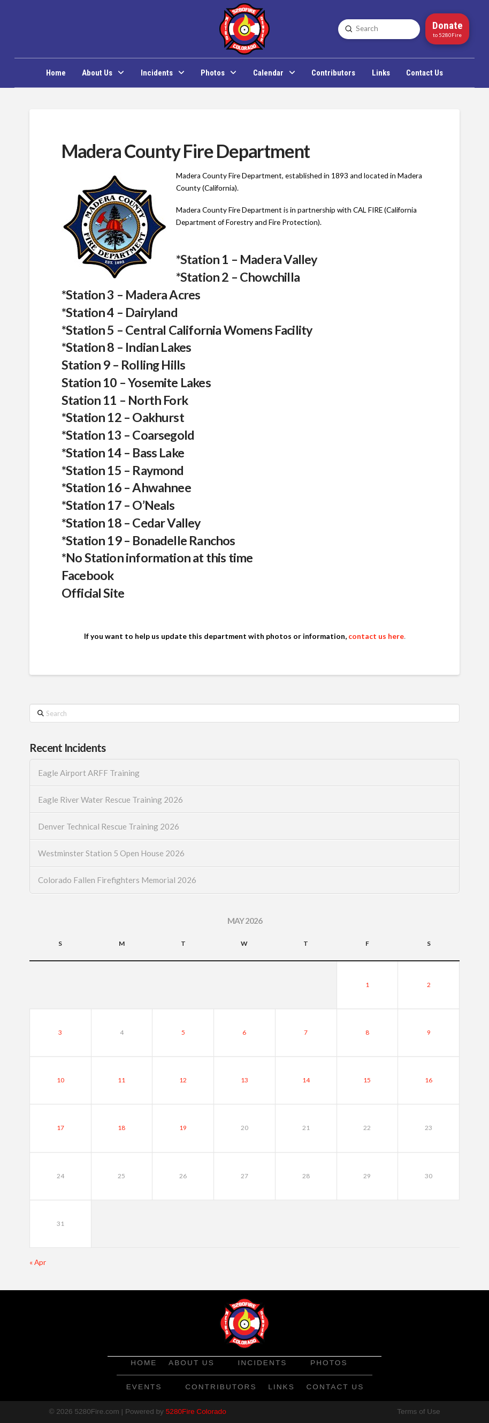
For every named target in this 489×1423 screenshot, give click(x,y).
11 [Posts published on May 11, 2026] (121, 1080)
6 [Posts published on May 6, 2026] (244, 1032)
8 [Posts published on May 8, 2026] (367, 1032)
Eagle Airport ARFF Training (89, 773)
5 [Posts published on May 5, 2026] (183, 1032)
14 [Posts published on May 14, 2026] (306, 1080)
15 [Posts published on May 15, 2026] (367, 1080)
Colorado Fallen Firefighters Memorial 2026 (117, 880)
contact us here (376, 636)
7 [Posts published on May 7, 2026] (306, 1032)
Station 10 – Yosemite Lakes (136, 382)
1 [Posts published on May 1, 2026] (367, 985)
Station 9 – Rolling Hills (124, 364)
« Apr (37, 1262)
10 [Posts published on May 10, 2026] (60, 1080)
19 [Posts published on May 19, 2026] (183, 1128)
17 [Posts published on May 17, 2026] (60, 1128)
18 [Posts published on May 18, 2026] (121, 1128)
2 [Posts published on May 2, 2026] (429, 985)
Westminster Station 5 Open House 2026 (111, 853)
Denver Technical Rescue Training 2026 (108, 826)
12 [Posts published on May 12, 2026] (183, 1080)
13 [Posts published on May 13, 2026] (244, 1080)
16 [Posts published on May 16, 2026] (428, 1080)
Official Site (93, 592)
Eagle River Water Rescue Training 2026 (110, 799)
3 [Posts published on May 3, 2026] (60, 1032)
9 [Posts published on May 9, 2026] (429, 1032)
